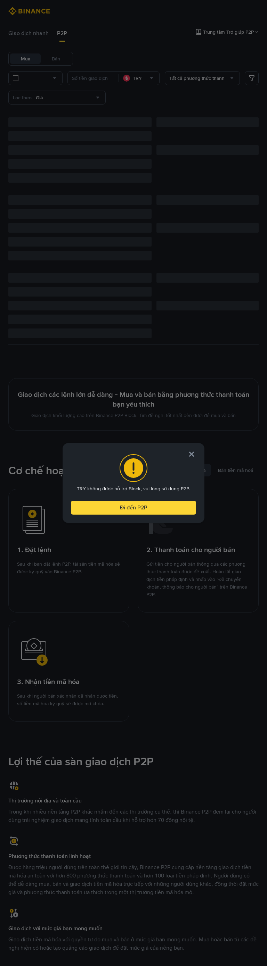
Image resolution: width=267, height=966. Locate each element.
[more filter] (252, 78)
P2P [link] (62, 33)
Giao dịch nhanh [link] (28, 33)
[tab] (28, 33)
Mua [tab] (25, 59)
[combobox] (80, 78)
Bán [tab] (56, 59)
